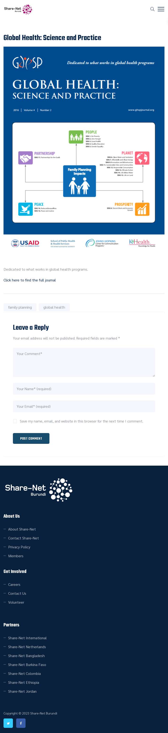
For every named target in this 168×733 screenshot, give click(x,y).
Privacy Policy (19, 546)
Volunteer (16, 601)
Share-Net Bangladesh (26, 654)
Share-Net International (27, 637)
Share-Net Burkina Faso (27, 663)
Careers (14, 583)
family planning (20, 307)
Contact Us (17, 592)
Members (15, 555)
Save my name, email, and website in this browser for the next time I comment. (81, 421)
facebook (21, 722)
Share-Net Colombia (24, 672)
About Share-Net (22, 528)
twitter (8, 722)
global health (54, 307)
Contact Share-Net (23, 537)
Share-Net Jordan (22, 690)
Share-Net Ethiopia (23, 681)
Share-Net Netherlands (27, 645)
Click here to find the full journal (30, 279)
